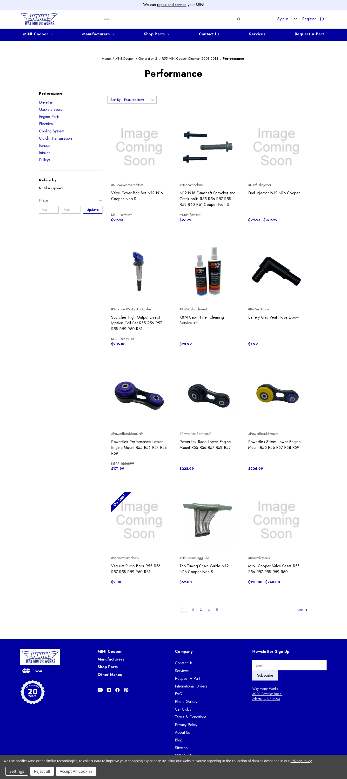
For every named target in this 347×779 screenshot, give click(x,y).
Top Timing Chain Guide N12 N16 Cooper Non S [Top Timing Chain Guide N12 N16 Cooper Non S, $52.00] (204, 569)
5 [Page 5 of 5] (217, 609)
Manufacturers (98, 34)
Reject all (42, 771)
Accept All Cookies (76, 771)
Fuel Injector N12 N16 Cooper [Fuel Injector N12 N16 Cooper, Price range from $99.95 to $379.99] (274, 193)
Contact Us (209, 34)
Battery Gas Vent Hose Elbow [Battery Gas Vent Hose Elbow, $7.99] (273, 317)
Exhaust (45, 145)
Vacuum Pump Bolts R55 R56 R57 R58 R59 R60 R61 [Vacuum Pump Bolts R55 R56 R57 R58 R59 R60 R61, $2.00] (135, 569)
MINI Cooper (38, 34)
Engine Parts (49, 116)
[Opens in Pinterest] (126, 690)
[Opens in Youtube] (100, 690)
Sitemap (181, 748)
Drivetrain (46, 102)
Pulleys (44, 160)
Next (302, 609)
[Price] (70, 200)
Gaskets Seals (50, 109)
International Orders (191, 686)
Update (93, 209)
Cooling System (51, 131)
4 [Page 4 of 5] (209, 609)
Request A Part (309, 34)
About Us (182, 732)
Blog (178, 740)
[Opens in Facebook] (117, 690)
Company (184, 651)
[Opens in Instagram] (108, 690)
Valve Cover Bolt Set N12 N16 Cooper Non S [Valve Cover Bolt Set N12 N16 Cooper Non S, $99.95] (137, 196)
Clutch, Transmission (55, 138)
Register (309, 19)
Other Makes (110, 674)
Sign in (282, 19)
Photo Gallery (186, 701)
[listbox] (139, 99)
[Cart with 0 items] (321, 19)
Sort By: (115, 99)
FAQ (178, 694)
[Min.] (49, 210)
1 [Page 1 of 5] (184, 609)
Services (257, 34)
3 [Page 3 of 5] (201, 609)
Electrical (46, 124)
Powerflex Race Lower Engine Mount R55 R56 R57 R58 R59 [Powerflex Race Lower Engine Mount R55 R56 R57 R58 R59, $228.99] (205, 444)
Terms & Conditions (191, 717)
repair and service (172, 4)
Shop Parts (156, 34)
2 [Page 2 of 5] (193, 609)
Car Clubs (183, 709)
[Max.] (70, 210)
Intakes (44, 153)
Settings (16, 771)
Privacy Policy (186, 724)
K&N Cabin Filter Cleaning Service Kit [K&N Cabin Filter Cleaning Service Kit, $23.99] (202, 320)
